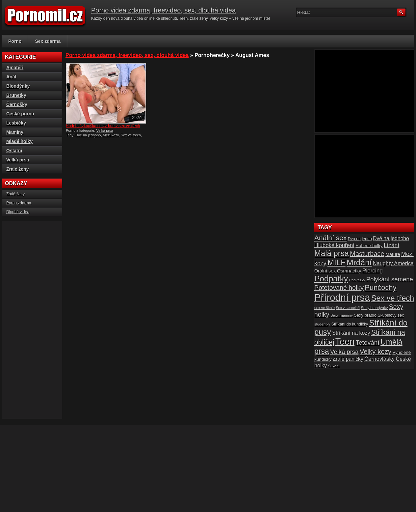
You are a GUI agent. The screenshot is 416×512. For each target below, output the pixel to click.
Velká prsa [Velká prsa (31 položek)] (344, 351)
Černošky (16, 104)
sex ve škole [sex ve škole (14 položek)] (324, 308)
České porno (20, 113)
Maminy (14, 132)
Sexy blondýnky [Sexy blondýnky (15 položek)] (374, 307)
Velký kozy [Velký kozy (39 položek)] (375, 351)
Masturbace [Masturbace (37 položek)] (367, 253)
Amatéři (14, 67)
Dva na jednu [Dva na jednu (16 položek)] (360, 239)
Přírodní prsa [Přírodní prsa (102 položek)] (342, 297)
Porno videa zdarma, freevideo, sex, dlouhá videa (163, 10)
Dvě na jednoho (88, 135)
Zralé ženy (17, 169)
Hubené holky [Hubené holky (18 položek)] (368, 245)
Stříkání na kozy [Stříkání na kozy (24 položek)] (351, 333)
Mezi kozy (111, 135)
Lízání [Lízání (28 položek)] (391, 245)
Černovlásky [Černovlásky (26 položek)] (379, 359)
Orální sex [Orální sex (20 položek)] (325, 270)
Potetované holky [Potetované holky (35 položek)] (339, 287)
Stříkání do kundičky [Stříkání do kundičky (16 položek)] (349, 324)
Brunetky (16, 95)
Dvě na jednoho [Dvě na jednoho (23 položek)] (391, 238)
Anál (11, 76)
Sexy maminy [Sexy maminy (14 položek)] (341, 315)
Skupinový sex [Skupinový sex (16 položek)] (390, 315)
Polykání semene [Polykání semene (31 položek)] (389, 279)
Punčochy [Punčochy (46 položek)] (380, 287)
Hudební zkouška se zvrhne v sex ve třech (103, 126)
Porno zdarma (18, 203)
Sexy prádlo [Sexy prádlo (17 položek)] (365, 315)
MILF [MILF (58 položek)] (336, 262)
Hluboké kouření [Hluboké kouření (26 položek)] (334, 245)
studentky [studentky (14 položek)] (322, 324)
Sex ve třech (131, 135)
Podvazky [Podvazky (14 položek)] (357, 280)
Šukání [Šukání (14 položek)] (333, 366)
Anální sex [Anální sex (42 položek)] (330, 238)
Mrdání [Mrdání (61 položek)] (359, 262)
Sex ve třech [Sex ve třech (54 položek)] (392, 298)
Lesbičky (16, 123)
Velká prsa (104, 130)
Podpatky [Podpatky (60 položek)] (331, 278)
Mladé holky (19, 141)
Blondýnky (18, 86)
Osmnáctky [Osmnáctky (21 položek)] (349, 270)
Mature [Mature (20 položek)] (392, 254)
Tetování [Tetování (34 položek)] (367, 342)
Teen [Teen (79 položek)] (344, 342)
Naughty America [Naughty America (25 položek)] (393, 263)
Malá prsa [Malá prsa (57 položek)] (331, 253)
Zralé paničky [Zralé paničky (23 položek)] (348, 359)
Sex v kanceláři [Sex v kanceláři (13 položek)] (348, 308)
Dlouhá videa (17, 212)
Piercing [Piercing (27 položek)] (372, 270)
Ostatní (14, 150)
